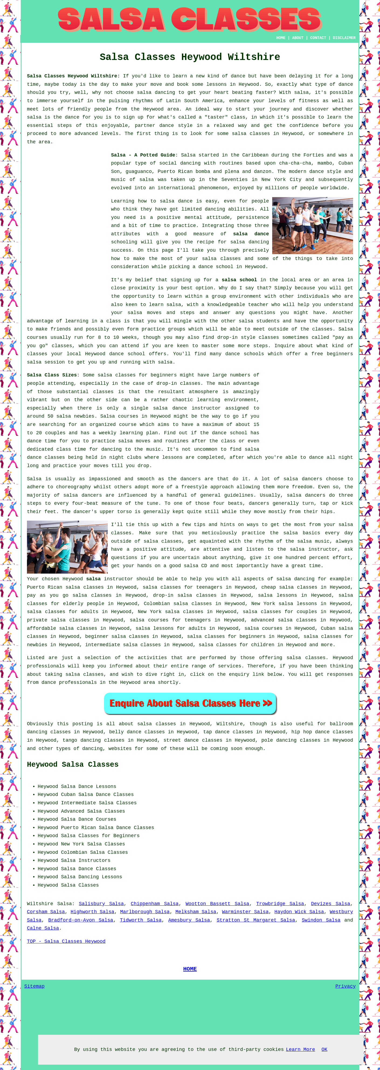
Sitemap (34, 986)
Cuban (68, 794)
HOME (280, 38)
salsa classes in (161, 724)
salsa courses (263, 628)
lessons (172, 457)
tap (207, 732)
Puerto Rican (78, 827)
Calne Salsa (43, 928)
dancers (190, 479)
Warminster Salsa (245, 912)
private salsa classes (58, 620)
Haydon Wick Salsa (299, 912)
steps (260, 346)
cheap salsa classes (289, 587)
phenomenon (212, 188)
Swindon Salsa (321, 920)
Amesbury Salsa (189, 920)
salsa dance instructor (187, 408)
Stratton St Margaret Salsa (256, 920)
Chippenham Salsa (154, 904)
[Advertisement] (67, 231)
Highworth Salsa (92, 912)
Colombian (74, 852)
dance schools (244, 354)
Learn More (300, 1049)
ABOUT (297, 38)
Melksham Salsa (195, 912)
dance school (215, 266)
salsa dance (251, 234)
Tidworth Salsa (141, 920)
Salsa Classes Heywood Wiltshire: (73, 76)
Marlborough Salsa (145, 912)
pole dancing (279, 740)
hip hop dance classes (322, 732)
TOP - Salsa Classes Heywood (66, 941)
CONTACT (318, 38)
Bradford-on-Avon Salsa (80, 920)
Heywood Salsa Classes (73, 765)
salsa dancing (249, 242)
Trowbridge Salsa (280, 904)
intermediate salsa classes (123, 645)
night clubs (125, 457)
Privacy (345, 986)
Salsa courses (119, 416)
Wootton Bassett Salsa (217, 904)
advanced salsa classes (283, 620)
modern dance (306, 171)
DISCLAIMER (344, 38)
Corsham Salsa (46, 912)
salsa (146, 179)
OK (324, 1049)
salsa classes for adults (62, 611)
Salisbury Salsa (101, 904)
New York (72, 844)
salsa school (239, 280)
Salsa (188, 155)
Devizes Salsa (330, 904)
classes (322, 329)
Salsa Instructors (85, 860)
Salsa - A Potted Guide (143, 155)
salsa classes (221, 258)
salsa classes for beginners (137, 375)
